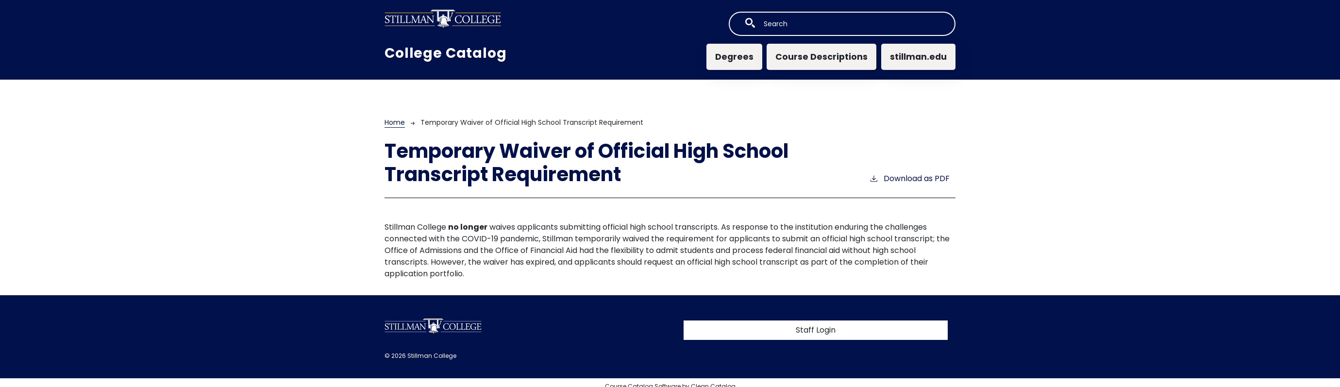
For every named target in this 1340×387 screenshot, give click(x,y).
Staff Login (816, 330)
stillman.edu (918, 57)
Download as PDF (909, 178)
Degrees (734, 57)
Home (395, 122)
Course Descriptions (821, 57)
